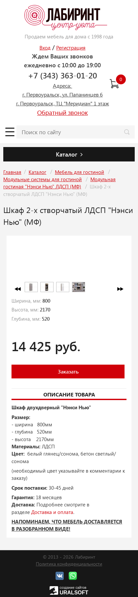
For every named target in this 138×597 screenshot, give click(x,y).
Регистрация (70, 47)
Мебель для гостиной (79, 172)
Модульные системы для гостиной (42, 179)
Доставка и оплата (52, 512)
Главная (12, 172)
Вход (45, 47)
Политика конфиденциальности (69, 564)
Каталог (37, 172)
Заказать (68, 371)
